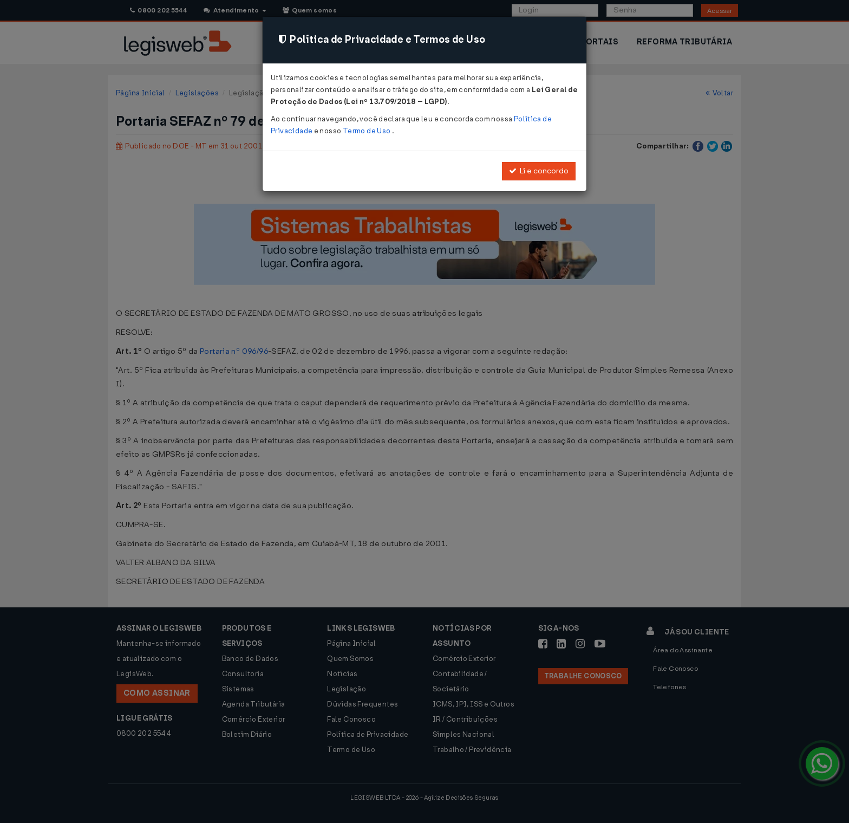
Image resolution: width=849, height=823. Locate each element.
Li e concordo (539, 171)
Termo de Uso (367, 130)
